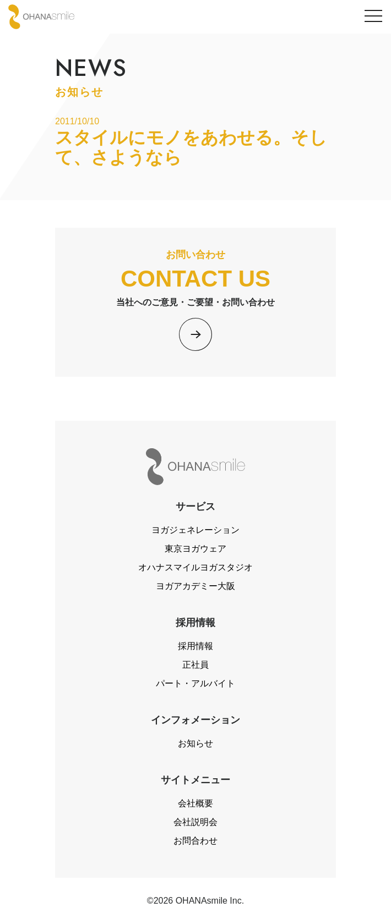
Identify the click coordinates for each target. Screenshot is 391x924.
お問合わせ (195, 840)
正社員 (195, 664)
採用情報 (195, 646)
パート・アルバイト (195, 683)
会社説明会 (195, 822)
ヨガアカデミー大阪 (195, 586)
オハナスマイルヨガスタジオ (195, 567)
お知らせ (195, 743)
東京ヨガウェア (195, 548)
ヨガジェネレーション (195, 530)
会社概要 (195, 803)
